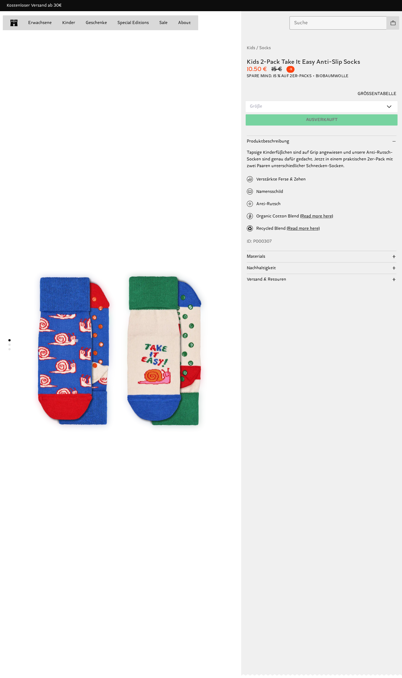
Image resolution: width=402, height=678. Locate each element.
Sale (163, 22)
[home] (14, 23)
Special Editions (133, 22)
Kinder (68, 22)
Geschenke (96, 22)
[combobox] (338, 23)
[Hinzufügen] (322, 120)
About (184, 22)
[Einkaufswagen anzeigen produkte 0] (392, 23)
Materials (256, 256)
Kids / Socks (259, 48)
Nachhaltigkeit (261, 268)
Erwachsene (40, 22)
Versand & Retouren (266, 279)
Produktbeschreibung (268, 141)
